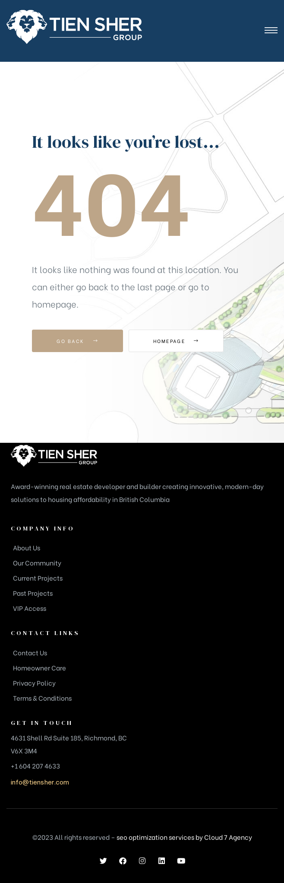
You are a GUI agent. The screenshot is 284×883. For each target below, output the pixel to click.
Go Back (77, 340)
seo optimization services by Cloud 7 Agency (184, 837)
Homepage (176, 340)
